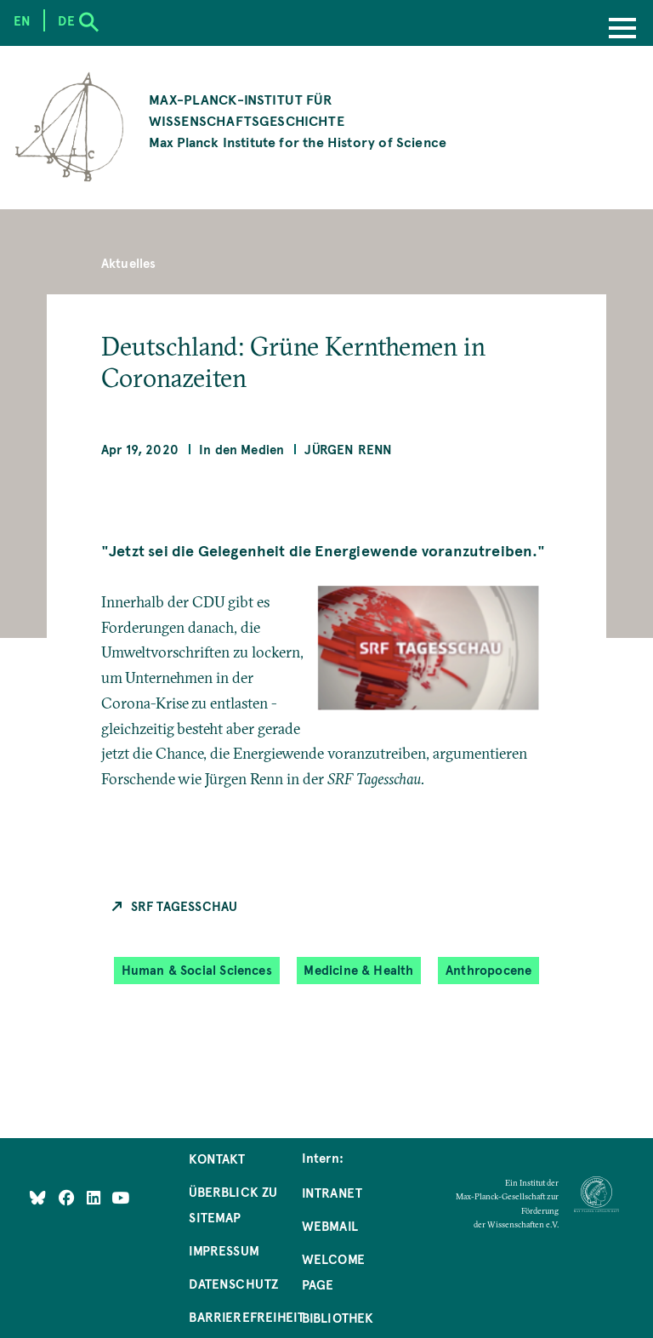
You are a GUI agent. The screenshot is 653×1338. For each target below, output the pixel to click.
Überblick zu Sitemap (233, 1204)
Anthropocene (488, 970)
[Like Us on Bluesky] (38, 1197)
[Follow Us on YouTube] (120, 1197)
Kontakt (217, 1158)
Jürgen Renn (348, 449)
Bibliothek (338, 1317)
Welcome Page (333, 1271)
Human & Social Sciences (197, 970)
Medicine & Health (358, 970)
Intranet (332, 1192)
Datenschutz (233, 1283)
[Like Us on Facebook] (68, 1197)
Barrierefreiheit (246, 1316)
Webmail (330, 1225)
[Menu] (622, 30)
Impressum (224, 1250)
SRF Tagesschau (184, 905)
